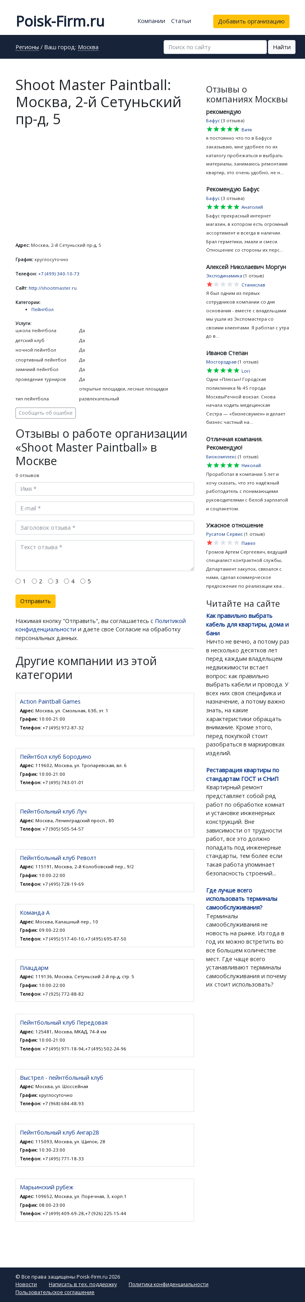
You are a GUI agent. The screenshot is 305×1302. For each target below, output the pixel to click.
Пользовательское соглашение (55, 1292)
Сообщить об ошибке (46, 413)
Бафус (213, 120)
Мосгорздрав (221, 362)
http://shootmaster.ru (53, 288)
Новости (26, 1284)
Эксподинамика (224, 276)
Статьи (181, 21)
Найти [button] (282, 47)
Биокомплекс (221, 457)
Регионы (27, 47)
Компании (151, 21)
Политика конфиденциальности (168, 1284)
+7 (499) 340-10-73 (58, 274)
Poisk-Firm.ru (59, 21)
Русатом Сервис (224, 534)
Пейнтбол (42, 309)
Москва (88, 47)
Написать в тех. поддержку (83, 1284)
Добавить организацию (251, 21)
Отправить (35, 601)
